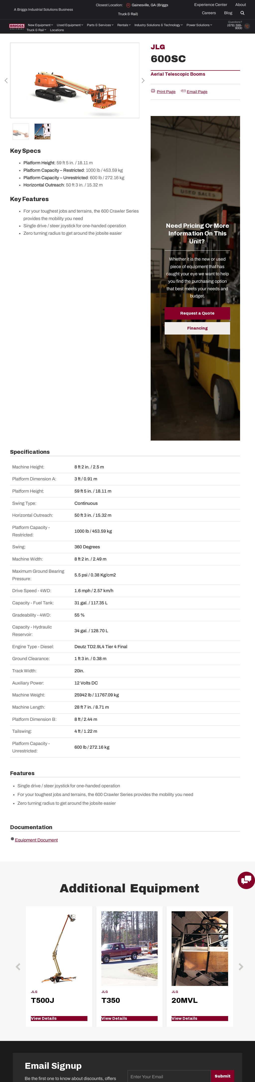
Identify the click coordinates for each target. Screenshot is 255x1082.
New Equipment (39, 25)
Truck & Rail (35, 30)
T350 (110, 1000)
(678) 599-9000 (234, 27)
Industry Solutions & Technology (157, 25)
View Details (44, 1018)
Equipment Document (36, 840)
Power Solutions (198, 25)
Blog (228, 13)
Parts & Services (99, 25)
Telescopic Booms (185, 74)
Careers (209, 13)
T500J (42, 1000)
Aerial (157, 74)
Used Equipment (69, 25)
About (240, 5)
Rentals (122, 25)
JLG (158, 47)
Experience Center (210, 5)
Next (143, 80)
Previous (6, 80)
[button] (243, 13)
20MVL (185, 1000)
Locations (57, 30)
